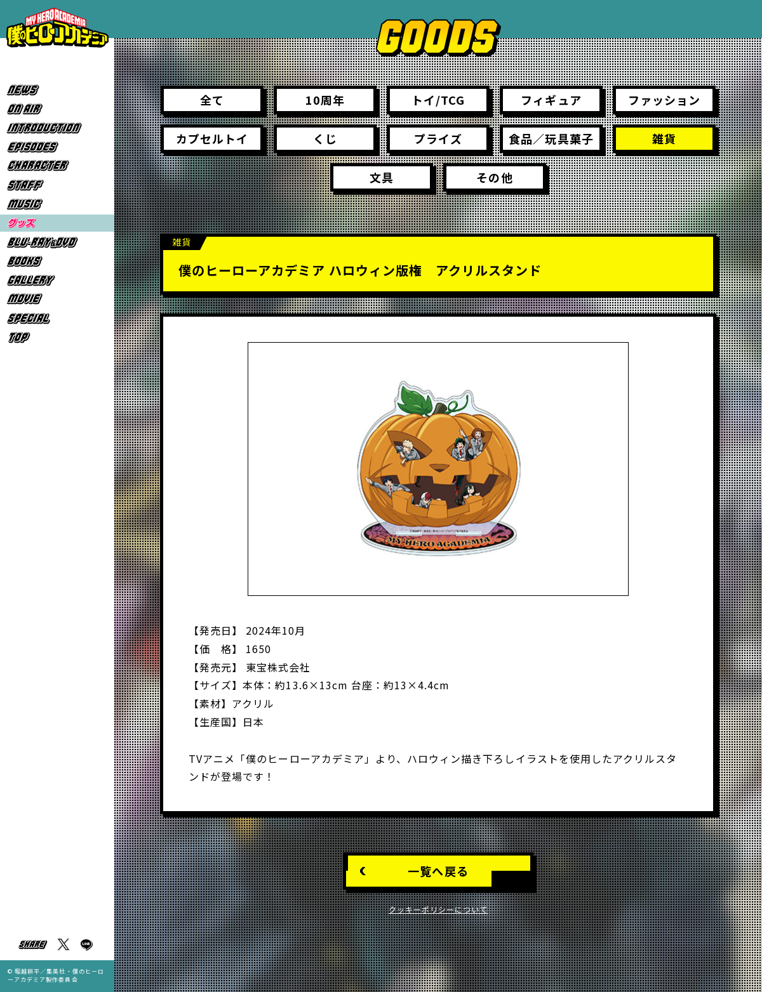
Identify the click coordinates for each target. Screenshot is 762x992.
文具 (382, 177)
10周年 (325, 99)
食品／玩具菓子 (551, 138)
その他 (494, 177)
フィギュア (551, 99)
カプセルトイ (212, 138)
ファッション (664, 99)
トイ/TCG (438, 99)
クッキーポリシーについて (438, 909)
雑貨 (664, 138)
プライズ (438, 138)
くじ (325, 138)
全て (212, 99)
